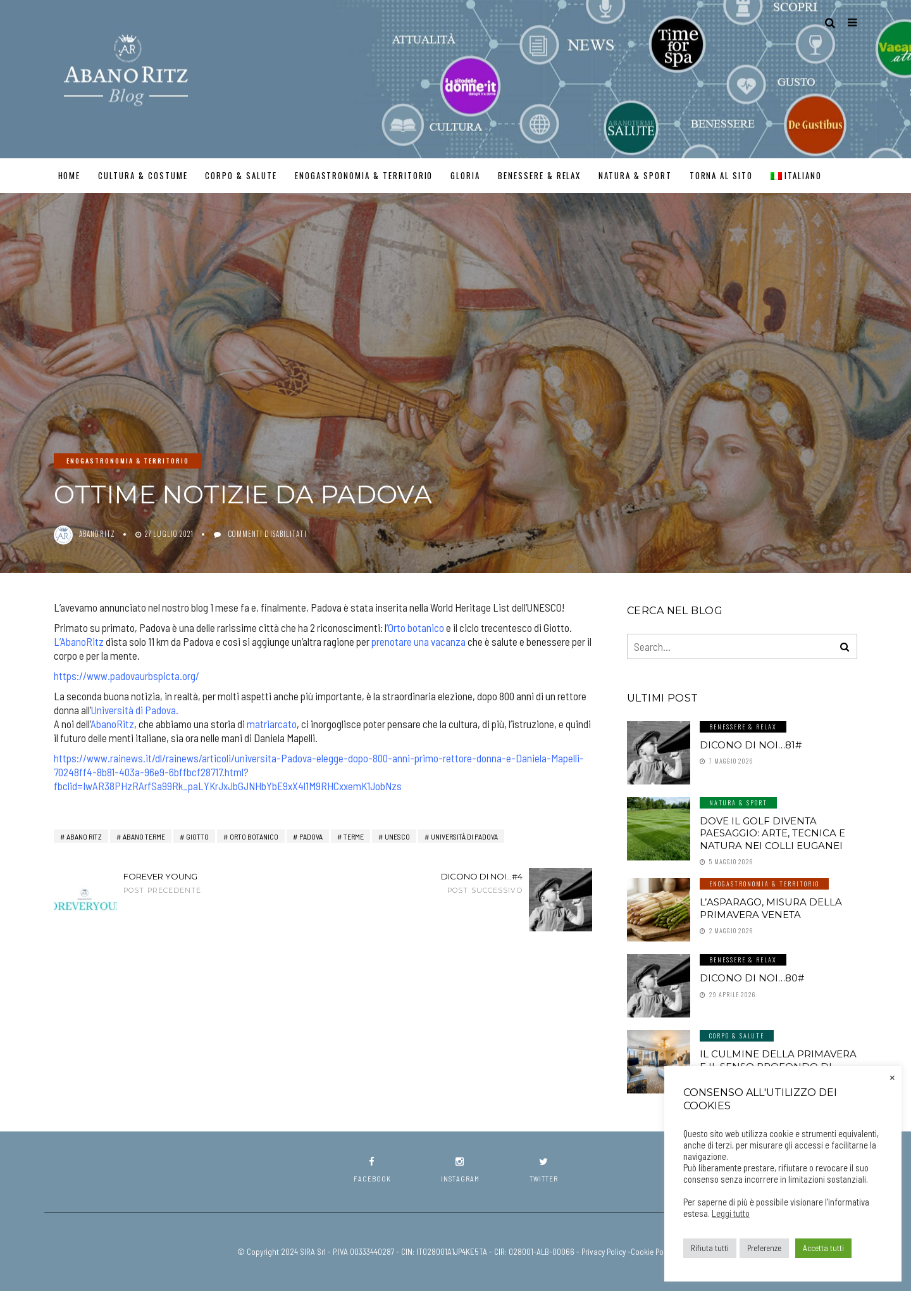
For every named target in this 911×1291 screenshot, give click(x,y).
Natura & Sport (634, 175)
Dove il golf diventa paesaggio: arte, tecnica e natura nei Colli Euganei (772, 833)
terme (354, 836)
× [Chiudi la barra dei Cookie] (892, 1076)
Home (69, 175)
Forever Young (196, 883)
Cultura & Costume (142, 175)
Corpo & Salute (240, 175)
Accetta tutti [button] (823, 1248)
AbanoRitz (112, 723)
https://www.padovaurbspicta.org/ (126, 675)
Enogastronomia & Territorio (364, 175)
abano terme (144, 836)
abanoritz (97, 534)
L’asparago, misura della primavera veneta (771, 908)
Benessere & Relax (539, 175)
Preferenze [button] (764, 1248)
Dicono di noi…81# (751, 745)
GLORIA (465, 175)
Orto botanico (416, 627)
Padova (311, 836)
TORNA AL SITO (721, 175)
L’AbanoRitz (79, 641)
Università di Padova (133, 709)
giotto (197, 836)
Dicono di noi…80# (752, 978)
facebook (372, 1170)
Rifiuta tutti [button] (710, 1248)
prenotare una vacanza (418, 641)
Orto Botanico (254, 836)
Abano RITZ (84, 836)
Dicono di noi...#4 (449, 883)
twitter (544, 1170)
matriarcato (272, 723)
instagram (460, 1170)
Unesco (397, 836)
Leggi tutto (731, 1213)
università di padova (464, 836)
